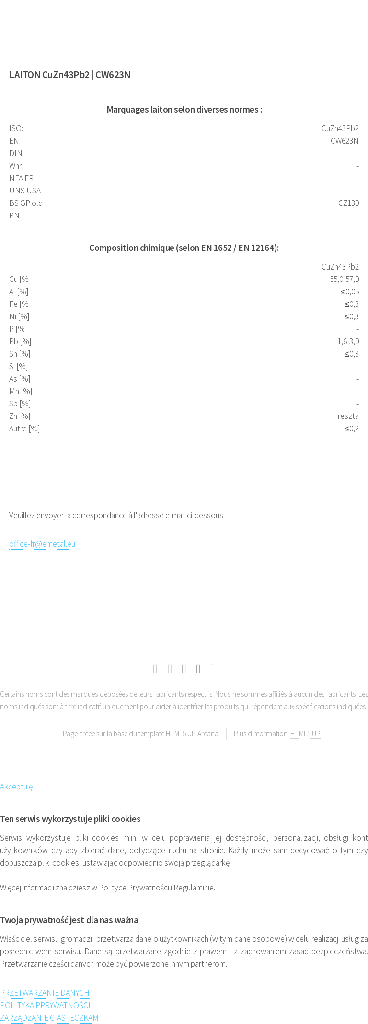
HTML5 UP (305, 733)
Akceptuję (16, 786)
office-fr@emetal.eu (42, 544)
